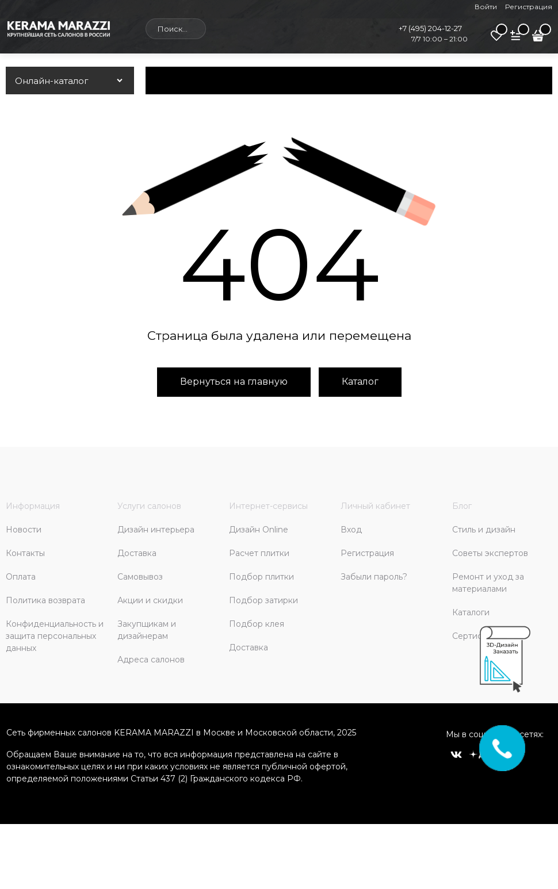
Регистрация (528, 6)
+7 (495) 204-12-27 (430, 28)
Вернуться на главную (234, 381)
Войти (486, 6)
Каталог (360, 381)
